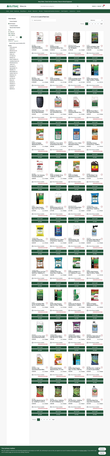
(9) (12, 76)
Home (7, 11)
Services (41, 11)
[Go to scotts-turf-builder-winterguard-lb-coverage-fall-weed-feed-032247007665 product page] (76, 175)
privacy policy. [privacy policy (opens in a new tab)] (83, 450)
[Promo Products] (8, 21)
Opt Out (102, 453)
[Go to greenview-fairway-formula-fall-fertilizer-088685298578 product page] (95, 143)
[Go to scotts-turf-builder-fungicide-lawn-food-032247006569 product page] (40, 304)
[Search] (78, 6)
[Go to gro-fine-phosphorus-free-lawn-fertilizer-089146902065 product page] (76, 400)
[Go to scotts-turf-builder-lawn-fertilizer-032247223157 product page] (76, 272)
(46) (12, 49)
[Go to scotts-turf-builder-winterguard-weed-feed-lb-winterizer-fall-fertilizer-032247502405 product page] (40, 143)
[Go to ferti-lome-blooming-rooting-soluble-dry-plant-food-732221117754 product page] (76, 143)
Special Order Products (15, 27)
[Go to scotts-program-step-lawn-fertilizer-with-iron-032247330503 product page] (58, 304)
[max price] (16, 37)
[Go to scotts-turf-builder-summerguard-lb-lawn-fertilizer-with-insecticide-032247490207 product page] (58, 79)
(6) (12, 85)
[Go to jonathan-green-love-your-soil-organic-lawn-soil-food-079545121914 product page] (40, 272)
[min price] (10, 37)
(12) (13, 71)
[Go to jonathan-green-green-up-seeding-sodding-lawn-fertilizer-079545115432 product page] (58, 272)
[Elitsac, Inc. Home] (12, 6)
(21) (13, 66)
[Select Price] (21, 37)
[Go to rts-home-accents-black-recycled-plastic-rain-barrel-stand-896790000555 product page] (76, 207)
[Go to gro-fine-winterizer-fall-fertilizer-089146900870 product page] (58, 400)
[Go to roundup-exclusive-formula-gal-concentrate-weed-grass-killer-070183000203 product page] (40, 175)
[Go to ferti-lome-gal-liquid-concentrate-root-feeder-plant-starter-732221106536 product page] (40, 336)
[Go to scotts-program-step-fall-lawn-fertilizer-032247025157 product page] (95, 272)
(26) (14, 61)
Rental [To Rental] (11, 11)
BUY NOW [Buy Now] (40, 60)
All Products (12, 23)
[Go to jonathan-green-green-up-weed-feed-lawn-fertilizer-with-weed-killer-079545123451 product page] (40, 240)
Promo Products (13, 21)
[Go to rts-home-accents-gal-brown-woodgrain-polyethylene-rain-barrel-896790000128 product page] (76, 47)
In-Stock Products (14, 25)
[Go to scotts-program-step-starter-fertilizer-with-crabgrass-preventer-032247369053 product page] (76, 368)
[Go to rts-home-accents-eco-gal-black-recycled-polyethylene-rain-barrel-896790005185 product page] (40, 111)
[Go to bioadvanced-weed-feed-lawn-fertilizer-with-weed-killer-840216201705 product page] (58, 240)
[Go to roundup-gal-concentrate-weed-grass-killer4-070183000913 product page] (40, 47)
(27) (14, 59)
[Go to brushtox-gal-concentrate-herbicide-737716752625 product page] (40, 79)
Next (102, 23)
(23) (12, 64)
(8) (12, 80)
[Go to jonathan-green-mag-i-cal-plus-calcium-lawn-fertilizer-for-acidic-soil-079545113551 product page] (58, 336)
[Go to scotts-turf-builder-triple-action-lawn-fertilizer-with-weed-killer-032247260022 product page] (95, 47)
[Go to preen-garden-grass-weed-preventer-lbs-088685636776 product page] (58, 368)
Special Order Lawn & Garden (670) (17, 43)
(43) (12, 52)
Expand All (16, 41)
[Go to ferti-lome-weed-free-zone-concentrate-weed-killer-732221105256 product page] (95, 400)
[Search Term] (59, 6)
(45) (13, 50)
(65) (13, 47)
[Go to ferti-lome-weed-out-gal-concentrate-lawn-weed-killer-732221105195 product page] (58, 111)
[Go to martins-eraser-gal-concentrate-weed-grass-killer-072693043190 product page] (76, 240)
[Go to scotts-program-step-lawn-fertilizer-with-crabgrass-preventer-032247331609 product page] (95, 79)
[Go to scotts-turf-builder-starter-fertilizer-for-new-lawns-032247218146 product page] (58, 175)
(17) (13, 68)
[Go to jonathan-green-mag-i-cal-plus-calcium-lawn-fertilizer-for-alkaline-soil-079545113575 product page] (76, 336)
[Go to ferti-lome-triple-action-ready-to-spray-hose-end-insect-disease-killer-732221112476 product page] (95, 240)
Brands (29, 11)
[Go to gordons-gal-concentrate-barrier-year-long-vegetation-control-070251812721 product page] (76, 111)
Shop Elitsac (23, 11)
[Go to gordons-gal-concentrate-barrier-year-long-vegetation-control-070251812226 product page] (58, 47)
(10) (14, 73)
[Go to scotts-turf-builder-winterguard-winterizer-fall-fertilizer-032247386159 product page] (95, 304)
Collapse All (10, 41)
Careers (78, 11)
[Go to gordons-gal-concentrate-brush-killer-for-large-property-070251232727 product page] (40, 368)
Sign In (94, 6)
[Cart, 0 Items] (103, 6)
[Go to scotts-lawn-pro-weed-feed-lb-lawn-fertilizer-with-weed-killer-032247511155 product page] (76, 304)
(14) (12, 69)
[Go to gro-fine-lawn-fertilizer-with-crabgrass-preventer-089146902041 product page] (95, 368)
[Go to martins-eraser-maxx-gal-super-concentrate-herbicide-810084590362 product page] (95, 111)
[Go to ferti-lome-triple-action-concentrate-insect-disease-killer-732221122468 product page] (95, 336)
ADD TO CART (40, 57)
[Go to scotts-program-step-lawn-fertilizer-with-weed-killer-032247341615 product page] (40, 207)
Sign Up (99, 6)
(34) (12, 57)
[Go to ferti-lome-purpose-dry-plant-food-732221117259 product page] (58, 143)
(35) (12, 55)
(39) (12, 54)
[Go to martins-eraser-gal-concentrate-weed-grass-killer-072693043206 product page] (58, 207)
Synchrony (16, 11)
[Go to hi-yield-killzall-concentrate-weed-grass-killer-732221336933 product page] (95, 175)
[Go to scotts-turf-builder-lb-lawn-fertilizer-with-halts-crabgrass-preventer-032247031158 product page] (76, 79)
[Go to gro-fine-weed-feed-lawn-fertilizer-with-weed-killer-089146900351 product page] (40, 400)
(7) (12, 83)
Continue (102, 449)
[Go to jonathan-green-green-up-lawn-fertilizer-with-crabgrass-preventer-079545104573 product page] (95, 207)
